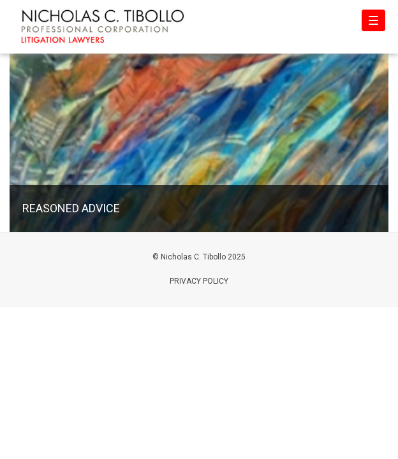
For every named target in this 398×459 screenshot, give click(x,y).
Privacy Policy (199, 281)
